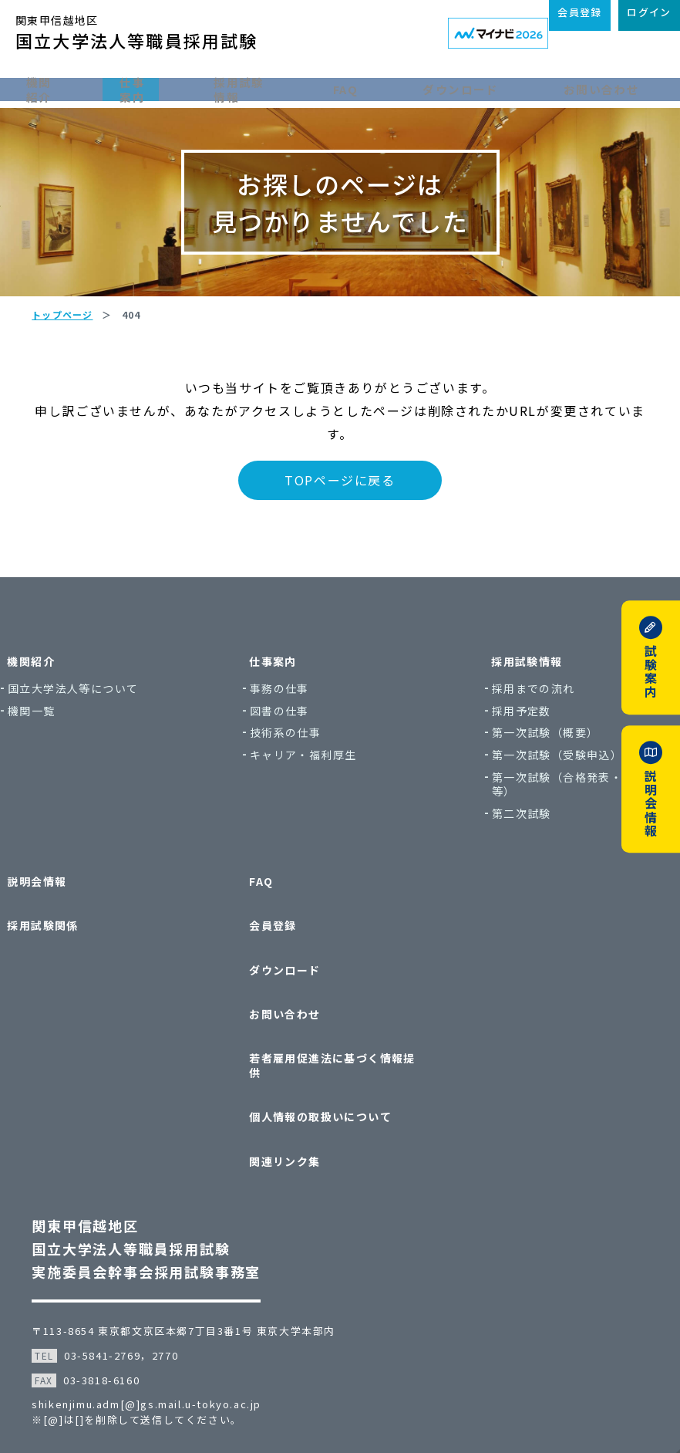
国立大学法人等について (119, 732)
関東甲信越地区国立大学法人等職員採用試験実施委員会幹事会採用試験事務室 (160, 1190)
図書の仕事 (295, 753)
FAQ (379, 87)
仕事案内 (157, 87)
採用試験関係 (81, 947)
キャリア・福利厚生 (318, 798)
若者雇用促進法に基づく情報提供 (335, 1043)
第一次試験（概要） (530, 776)
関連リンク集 (293, 1110)
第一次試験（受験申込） (541, 798)
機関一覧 (78, 753)
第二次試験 (506, 857)
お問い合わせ (615, 87)
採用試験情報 (275, 87)
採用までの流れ (518, 732)
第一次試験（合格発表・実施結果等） (553, 827)
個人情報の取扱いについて (329, 1080)
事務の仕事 (295, 732)
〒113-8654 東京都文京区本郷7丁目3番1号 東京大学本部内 (198, 1272)
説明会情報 (76, 917)
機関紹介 (52, 87)
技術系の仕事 (300, 776)
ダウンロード (484, 87)
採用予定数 (506, 753)
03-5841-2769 (117, 1297)
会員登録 (281, 947)
